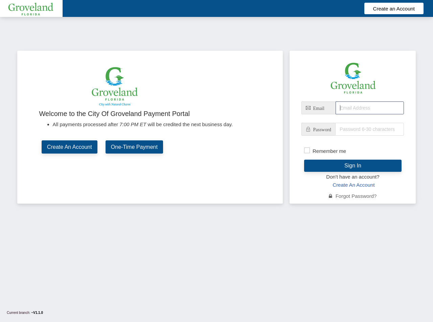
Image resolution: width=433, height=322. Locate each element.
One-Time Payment (134, 147)
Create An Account (69, 147)
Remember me (329, 151)
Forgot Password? (353, 196)
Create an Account (394, 9)
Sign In (352, 165)
